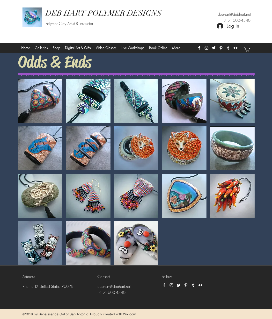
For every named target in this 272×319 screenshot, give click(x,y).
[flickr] (235, 47)
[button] (247, 49)
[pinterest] (221, 47)
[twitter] (213, 47)
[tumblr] (228, 47)
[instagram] (206, 47)
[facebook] (199, 47)
